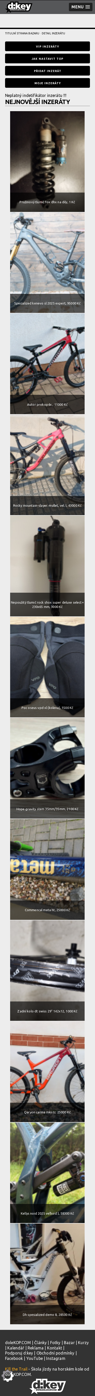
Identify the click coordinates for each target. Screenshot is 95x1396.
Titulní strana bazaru (22, 33)
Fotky (55, 1342)
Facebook (14, 1358)
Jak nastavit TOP (47, 58)
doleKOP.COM (18, 1342)
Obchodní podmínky (55, 1353)
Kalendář (15, 1348)
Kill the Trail (16, 1369)
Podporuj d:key (19, 1353)
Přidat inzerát (47, 70)
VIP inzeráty (47, 46)
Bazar (69, 1342)
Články (40, 1342)
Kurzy (83, 1342)
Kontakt (54, 1348)
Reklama (36, 1348)
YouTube (34, 1358)
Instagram (55, 1358)
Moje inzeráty (47, 83)
